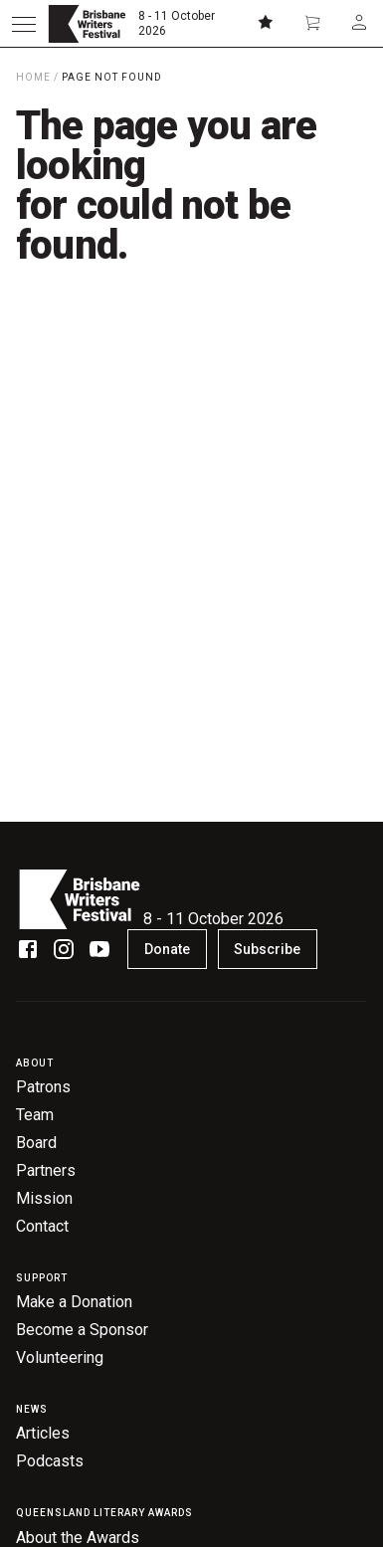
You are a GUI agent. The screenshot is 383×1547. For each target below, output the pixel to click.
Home (33, 77)
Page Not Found (112, 77)
